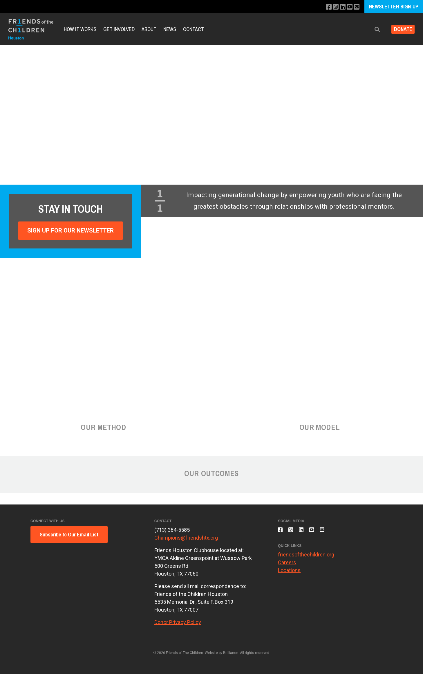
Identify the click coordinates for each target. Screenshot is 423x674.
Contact (193, 29)
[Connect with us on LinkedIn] (340, 7)
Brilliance (230, 653)
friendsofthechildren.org (306, 558)
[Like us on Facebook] (325, 7)
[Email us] (356, 7)
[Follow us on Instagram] (332, 7)
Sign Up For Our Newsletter (70, 230)
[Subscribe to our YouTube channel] (348, 7)
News (169, 29)
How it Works (80, 29)
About (149, 29)
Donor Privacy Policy (177, 622)
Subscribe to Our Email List (69, 534)
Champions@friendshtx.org (186, 538)
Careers (287, 566)
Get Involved (119, 29)
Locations (289, 574)
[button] (372, 29)
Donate (401, 29)
